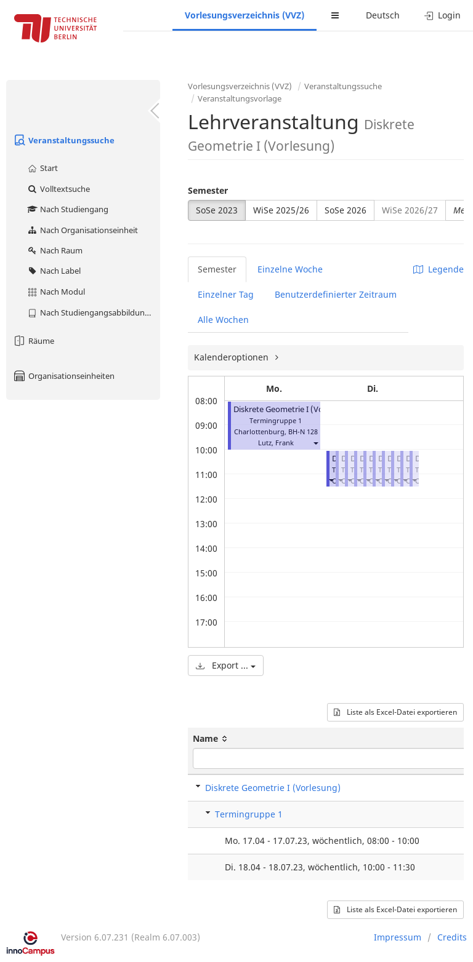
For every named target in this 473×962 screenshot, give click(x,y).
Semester (208, 190)
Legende (438, 269)
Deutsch (383, 15)
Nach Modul (55, 291)
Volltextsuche (58, 188)
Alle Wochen (223, 319)
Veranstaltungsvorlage (239, 98)
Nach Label (53, 270)
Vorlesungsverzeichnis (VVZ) (244, 15)
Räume (33, 340)
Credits (452, 937)
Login (442, 15)
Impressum (397, 937)
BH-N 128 (303, 431)
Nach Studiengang (67, 209)
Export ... (226, 665)
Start (42, 167)
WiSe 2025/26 (281, 210)
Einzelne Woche (290, 269)
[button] (315, 442)
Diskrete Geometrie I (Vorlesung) (293, 409)
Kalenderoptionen (232, 357)
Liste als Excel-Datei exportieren (395, 712)
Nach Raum (54, 250)
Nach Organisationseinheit (82, 230)
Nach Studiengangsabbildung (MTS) (93, 312)
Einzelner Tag (226, 294)
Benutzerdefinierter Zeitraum (336, 294)
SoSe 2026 (345, 210)
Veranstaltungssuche (63, 140)
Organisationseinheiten (63, 375)
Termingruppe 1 (249, 814)
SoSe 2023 (217, 210)
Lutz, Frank (276, 442)
